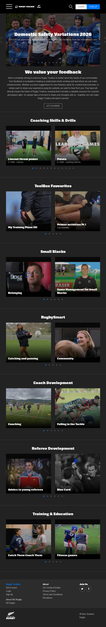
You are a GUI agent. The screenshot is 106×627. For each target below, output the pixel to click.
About (46, 584)
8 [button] (64, 62)
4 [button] (49, 62)
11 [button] (69, 168)
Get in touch (11, 587)
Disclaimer (47, 598)
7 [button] (60, 62)
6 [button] (56, 62)
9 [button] (67, 62)
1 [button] (38, 62)
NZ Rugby (10, 603)
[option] (53, 39)
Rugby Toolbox (13, 584)
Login (81, 6)
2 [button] (42, 62)
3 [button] (45, 62)
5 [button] (53, 62)
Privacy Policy (49, 591)
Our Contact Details (51, 587)
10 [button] (65, 168)
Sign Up (9, 594)
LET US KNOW (53, 106)
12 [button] (73, 168)
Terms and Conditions (53, 594)
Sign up (93, 6)
